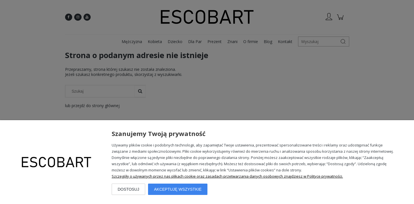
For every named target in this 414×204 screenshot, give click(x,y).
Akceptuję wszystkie (177, 189)
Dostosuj (128, 189)
